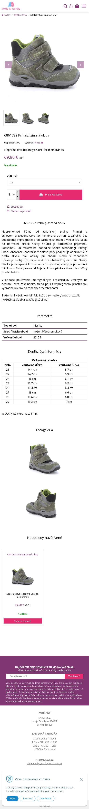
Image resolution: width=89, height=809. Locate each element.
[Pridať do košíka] (50, 195)
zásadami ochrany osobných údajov (44, 686)
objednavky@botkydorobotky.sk (44, 763)
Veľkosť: (12, 176)
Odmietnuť (45, 798)
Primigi (38, 142)
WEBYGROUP (45, 806)
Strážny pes (15, 206)
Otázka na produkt (19, 211)
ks (14, 194)
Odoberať (74, 676)
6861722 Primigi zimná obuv (22, 554)
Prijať (12, 798)
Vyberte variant (22, 621)
